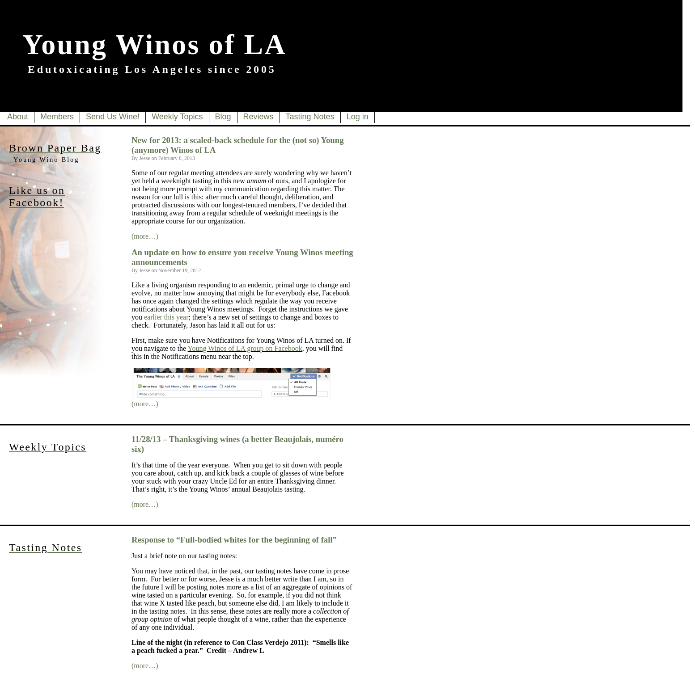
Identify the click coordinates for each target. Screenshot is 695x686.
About (17, 116)
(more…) (144, 236)
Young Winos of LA (154, 44)
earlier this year (166, 317)
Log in (358, 116)
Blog (223, 116)
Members (57, 116)
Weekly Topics (177, 116)
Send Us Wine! (113, 116)
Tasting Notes (310, 116)
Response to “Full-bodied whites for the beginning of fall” (234, 539)
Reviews (258, 116)
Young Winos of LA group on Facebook (245, 348)
